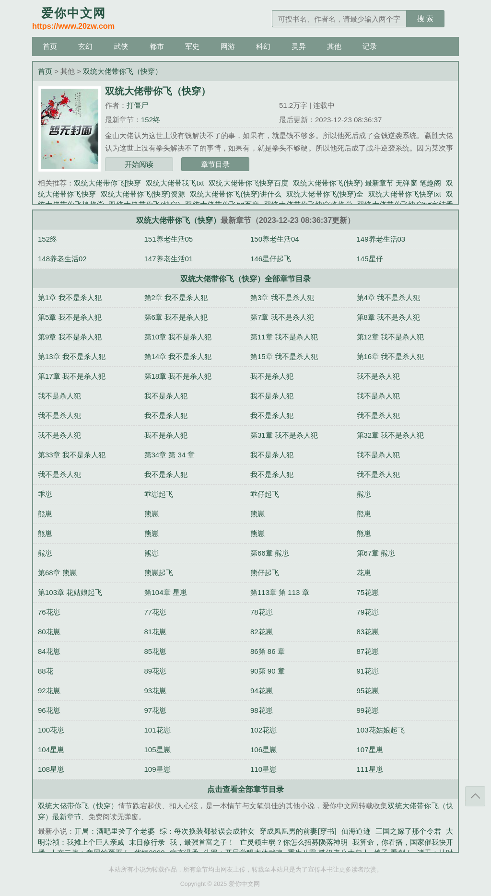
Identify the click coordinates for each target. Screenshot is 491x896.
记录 (369, 46)
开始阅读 (139, 164)
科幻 (263, 46)
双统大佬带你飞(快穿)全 (324, 194)
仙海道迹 (356, 831)
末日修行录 (147, 842)
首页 (50, 46)
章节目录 (215, 164)
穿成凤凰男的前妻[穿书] (298, 831)
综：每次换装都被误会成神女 (207, 831)
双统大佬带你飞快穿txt (404, 194)
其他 (334, 46)
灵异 (299, 46)
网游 (228, 46)
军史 (192, 46)
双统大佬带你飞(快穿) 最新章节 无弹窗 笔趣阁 (367, 183)
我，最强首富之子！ (202, 842)
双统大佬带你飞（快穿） (122, 71)
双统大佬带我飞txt (175, 183)
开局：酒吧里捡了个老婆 (114, 831)
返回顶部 (475, 796)
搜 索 (425, 18)
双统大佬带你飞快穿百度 (248, 183)
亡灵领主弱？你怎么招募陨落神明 (294, 842)
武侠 (121, 46)
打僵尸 (137, 105)
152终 (150, 120)
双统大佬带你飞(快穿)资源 (143, 194)
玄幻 (85, 46)
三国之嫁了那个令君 (408, 831)
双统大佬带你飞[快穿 (107, 183)
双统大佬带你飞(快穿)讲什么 (235, 194)
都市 (157, 46)
